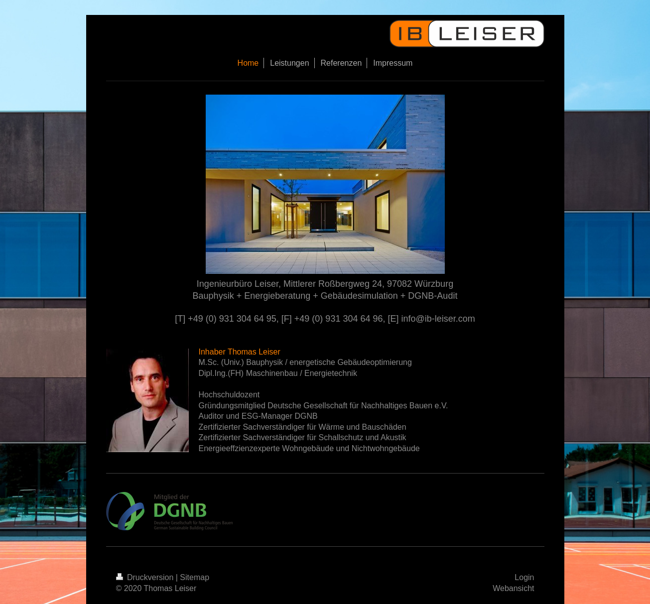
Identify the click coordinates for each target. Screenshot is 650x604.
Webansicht (513, 588)
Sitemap (194, 577)
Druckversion (146, 577)
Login (524, 577)
